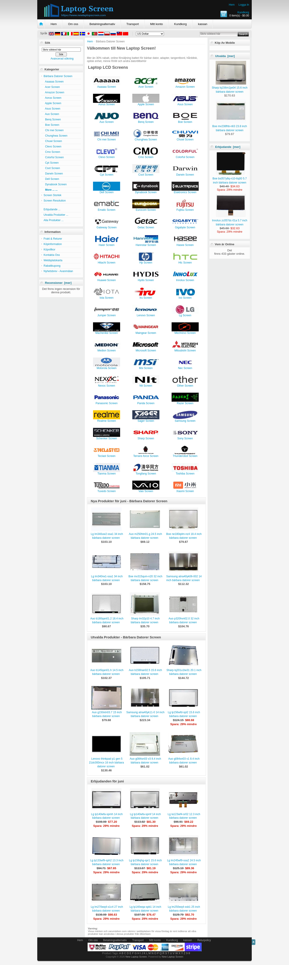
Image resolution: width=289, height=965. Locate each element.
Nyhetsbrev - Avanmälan (58, 271)
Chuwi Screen (53, 141)
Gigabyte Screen (185, 226)
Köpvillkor (49, 249)
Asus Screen (52, 108)
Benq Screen (52, 119)
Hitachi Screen (106, 261)
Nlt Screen (145, 384)
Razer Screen (185, 402)
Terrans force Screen (145, 455)
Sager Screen (145, 419)
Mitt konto (156, 24)
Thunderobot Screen (185, 455)
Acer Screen (52, 87)
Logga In (243, 4)
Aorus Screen (52, 97)
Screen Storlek (52, 195)
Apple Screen (52, 103)
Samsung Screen (185, 419)
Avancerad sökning (62, 58)
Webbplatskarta (53, 260)
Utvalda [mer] (225, 56)
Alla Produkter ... (54, 220)
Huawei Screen (106, 279)
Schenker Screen (106, 437)
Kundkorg (243, 12)
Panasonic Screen (106, 402)
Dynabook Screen (55, 184)
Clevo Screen (52, 146)
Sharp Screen (145, 437)
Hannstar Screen (145, 244)
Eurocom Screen (145, 208)
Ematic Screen (106, 208)
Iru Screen (145, 296)
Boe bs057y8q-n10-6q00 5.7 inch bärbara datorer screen (229, 178)
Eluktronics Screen (185, 191)
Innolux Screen (185, 279)
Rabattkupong (52, 265)
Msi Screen (145, 367)
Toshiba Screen (185, 472)
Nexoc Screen (106, 384)
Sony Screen (185, 437)
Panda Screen (145, 402)
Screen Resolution (55, 200)
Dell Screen (51, 179)
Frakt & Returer (53, 238)
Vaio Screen (145, 490)
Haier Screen (106, 244)
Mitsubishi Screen (185, 349)
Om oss (73, 24)
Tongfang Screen (145, 472)
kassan (202, 24)
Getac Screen (145, 226)
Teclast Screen (106, 455)
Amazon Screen (54, 92)
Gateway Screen (106, 226)
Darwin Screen (53, 173)
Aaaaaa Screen (54, 81)
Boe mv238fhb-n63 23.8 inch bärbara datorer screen (229, 126)
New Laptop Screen (136, 956)
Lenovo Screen (145, 314)
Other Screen (185, 384)
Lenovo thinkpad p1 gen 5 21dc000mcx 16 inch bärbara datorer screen (106, 762)
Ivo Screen (185, 296)
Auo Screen (51, 114)
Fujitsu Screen (185, 208)
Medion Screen (106, 349)
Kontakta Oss (52, 255)
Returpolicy (204, 940)
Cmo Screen (52, 152)
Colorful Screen (54, 157)
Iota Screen (106, 296)
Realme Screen (106, 419)
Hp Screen (145, 261)
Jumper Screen (106, 314)
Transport (132, 24)
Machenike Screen (106, 332)
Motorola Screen (106, 367)
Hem (232, 4)
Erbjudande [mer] (227, 147)
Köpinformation (53, 244)
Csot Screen (52, 168)
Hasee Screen (185, 244)
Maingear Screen (145, 332)
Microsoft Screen (145, 349)
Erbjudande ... (52, 209)
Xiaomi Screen (185, 490)
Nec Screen (185, 367)
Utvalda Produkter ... (56, 214)
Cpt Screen (51, 162)
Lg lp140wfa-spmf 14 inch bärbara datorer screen (145, 816)
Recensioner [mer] (58, 282)
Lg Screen (185, 314)
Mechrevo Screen (185, 332)
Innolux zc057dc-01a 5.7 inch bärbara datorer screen (229, 220)
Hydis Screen (145, 279)
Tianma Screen (106, 472)
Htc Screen (185, 261)
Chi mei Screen (54, 130)
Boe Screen (51, 124)
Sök (47, 42)
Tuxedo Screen (106, 490)
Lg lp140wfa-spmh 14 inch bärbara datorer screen (107, 816)
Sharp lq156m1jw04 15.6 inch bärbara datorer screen (229, 87)
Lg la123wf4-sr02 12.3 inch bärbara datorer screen (184, 816)
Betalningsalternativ (102, 24)
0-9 (188, 953)
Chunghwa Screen (55, 135)
